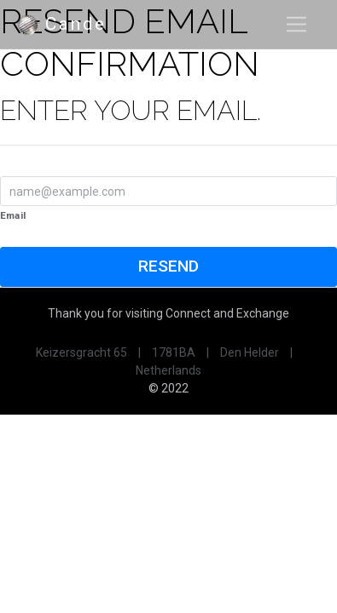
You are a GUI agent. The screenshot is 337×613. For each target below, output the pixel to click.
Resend (168, 266)
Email (13, 215)
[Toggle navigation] (296, 24)
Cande (61, 25)
